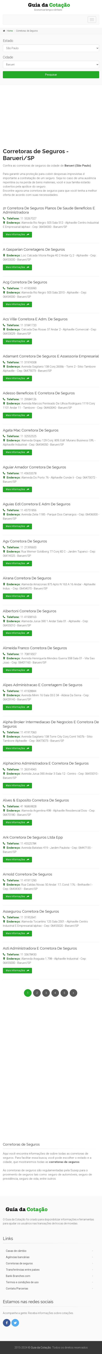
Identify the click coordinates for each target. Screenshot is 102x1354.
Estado (8, 41)
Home (10, 31)
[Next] (73, 993)
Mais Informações (17, 234)
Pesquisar (51, 74)
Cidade (8, 57)
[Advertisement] (51, 115)
